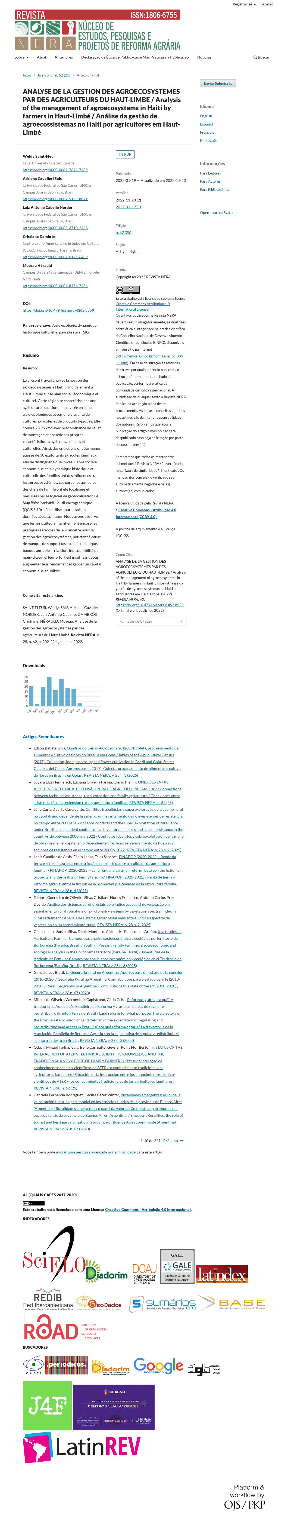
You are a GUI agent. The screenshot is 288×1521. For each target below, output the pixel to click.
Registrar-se (243, 4)
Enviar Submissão (218, 83)
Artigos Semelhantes (43, 736)
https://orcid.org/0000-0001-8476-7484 (55, 286)
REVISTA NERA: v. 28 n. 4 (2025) (61, 890)
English (206, 116)
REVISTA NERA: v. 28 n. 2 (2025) (154, 849)
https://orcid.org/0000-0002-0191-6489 (55, 257)
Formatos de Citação (136, 621)
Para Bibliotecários (214, 189)
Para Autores (210, 181)
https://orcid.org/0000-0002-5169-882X (55, 199)
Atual (41, 57)
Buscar (261, 57)
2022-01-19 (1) (128, 206)
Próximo (170, 1140)
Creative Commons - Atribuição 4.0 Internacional (148, 1209)
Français (207, 132)
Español (206, 124)
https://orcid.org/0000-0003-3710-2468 (55, 228)
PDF (127, 154)
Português (208, 140)
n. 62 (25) (62, 75)
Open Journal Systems (218, 212)
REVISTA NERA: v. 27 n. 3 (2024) (107, 1040)
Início (27, 75)
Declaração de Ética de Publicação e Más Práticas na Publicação (135, 57)
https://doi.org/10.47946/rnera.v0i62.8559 (58, 310)
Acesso (267, 4)
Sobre (20, 57)
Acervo (43, 75)
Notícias (204, 57)
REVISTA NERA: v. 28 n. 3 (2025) (111, 775)
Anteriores (64, 57)
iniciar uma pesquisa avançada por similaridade (96, 1152)
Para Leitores (210, 173)
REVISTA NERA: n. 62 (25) (151, 802)
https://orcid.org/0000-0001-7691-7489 (55, 170)
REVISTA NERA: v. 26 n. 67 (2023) (62, 992)
